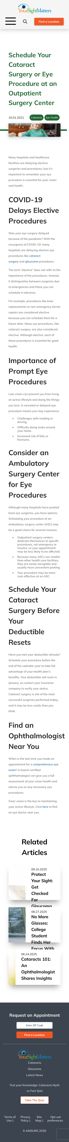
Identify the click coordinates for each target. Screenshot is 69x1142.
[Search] (25, 21)
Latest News (34, 1075)
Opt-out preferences (55, 1118)
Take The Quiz (34, 1100)
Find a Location (49, 21)
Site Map (38, 1118)
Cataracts (36, 117)
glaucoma (31, 261)
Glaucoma (34, 1069)
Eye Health (52, 117)
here (45, 806)
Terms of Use (10, 1118)
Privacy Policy (25, 1118)
